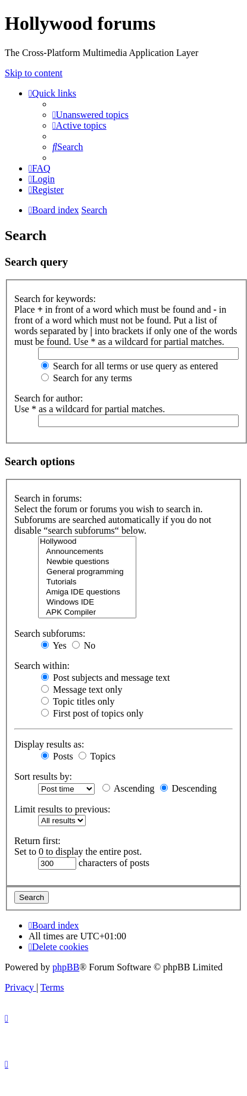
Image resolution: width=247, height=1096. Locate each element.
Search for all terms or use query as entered (129, 366)
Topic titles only (77, 701)
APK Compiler (87, 613)
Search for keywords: (55, 299)
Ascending (128, 788)
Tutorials (87, 582)
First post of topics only (92, 713)
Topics (97, 756)
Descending (188, 788)
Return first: (37, 841)
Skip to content (33, 73)
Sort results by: (43, 776)
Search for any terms (86, 378)
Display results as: (49, 744)
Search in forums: (48, 498)
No (84, 645)
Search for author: (48, 398)
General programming (87, 572)
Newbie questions (87, 562)
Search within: (42, 666)
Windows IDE (87, 602)
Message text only (81, 689)
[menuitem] (90, 115)
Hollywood (87, 542)
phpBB (65, 967)
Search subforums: (50, 633)
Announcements (87, 552)
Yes (54, 645)
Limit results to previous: (62, 809)
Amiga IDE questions (87, 592)
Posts (57, 756)
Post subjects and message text (105, 677)
